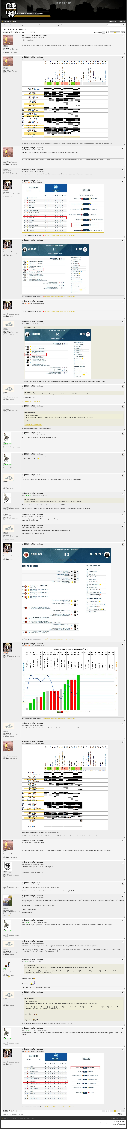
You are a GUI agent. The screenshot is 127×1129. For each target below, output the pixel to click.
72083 (11, 910)
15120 (11, 874)
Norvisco (5, 169)
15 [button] (122, 32)
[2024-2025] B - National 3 (14, 29)
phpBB (107, 1123)
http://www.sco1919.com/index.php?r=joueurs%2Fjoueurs (59, 235)
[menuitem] (14, 22)
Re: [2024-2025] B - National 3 (34, 35)
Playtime (5, 45)
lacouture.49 (6, 907)
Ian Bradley (122, 1121)
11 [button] (119, 32)
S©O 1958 (5, 189)
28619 (11, 446)
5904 (11, 971)
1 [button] (108, 32)
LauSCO (5, 328)
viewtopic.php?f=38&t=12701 (31, 401)
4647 (11, 331)
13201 (11, 192)
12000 (11, 48)
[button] (103, 32)
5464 (11, 172)
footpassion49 (7, 443)
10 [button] (116, 32)
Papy (4, 968)
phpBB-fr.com (122, 1124)
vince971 (5, 871)
